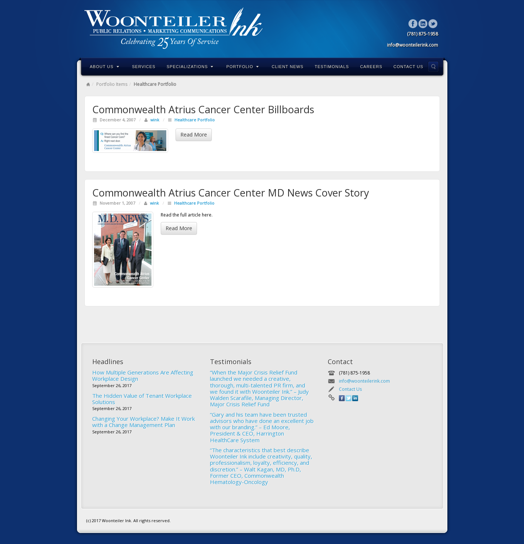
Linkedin (423, 23)
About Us (104, 66)
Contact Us (409, 66)
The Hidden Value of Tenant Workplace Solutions (142, 399)
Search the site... (433, 66)
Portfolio (242, 66)
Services (144, 66)
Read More (193, 134)
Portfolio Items (111, 84)
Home (88, 84)
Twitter (433, 23)
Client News (288, 66)
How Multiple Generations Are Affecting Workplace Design (142, 375)
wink (154, 119)
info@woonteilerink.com (364, 381)
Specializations (190, 66)
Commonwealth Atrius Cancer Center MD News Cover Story (230, 192)
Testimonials (332, 66)
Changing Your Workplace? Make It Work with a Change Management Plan (143, 422)
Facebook (413, 23)
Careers (371, 66)
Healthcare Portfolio (194, 119)
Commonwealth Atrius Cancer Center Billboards (203, 109)
